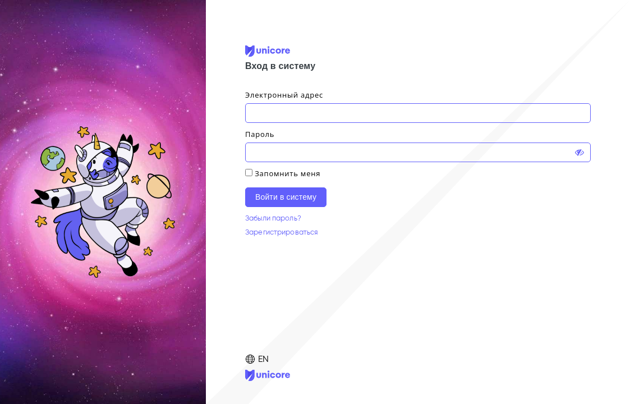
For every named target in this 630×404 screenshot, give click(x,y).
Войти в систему (285, 196)
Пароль (259, 134)
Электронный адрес (284, 95)
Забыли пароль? (273, 218)
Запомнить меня (287, 173)
